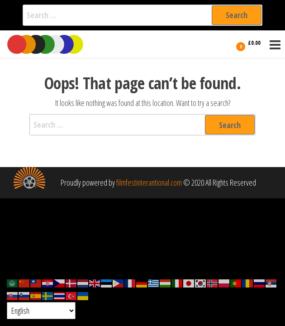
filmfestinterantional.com (149, 182)
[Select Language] (41, 310)
